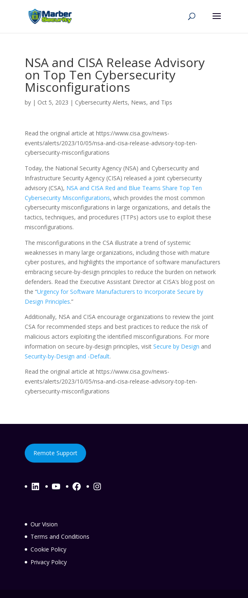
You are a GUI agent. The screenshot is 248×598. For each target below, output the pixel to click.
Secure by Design (176, 346)
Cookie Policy (48, 549)
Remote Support (55, 453)
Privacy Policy (48, 562)
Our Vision (44, 524)
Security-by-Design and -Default (67, 356)
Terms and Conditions (59, 536)
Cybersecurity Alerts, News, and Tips (123, 102)
